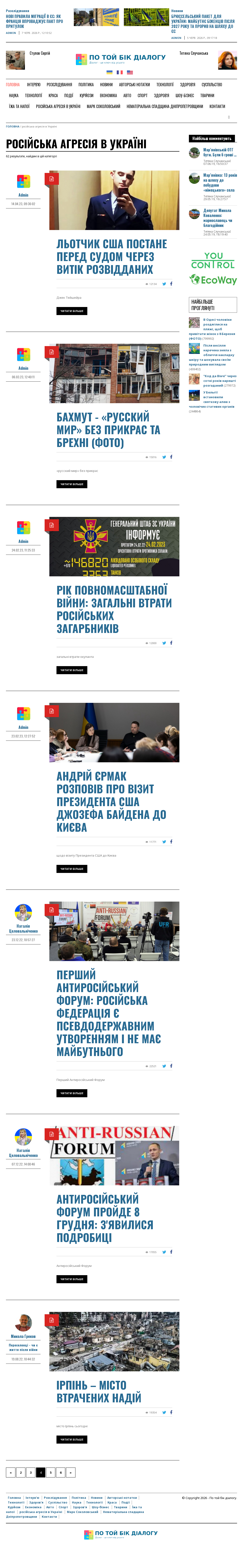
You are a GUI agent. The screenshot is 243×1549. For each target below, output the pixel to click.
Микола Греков (23, 1336)
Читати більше (72, 311)
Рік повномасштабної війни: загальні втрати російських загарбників (114, 609)
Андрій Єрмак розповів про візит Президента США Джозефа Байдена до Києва (111, 801)
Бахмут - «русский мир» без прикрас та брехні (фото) (108, 429)
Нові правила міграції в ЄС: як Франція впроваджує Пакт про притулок (34, 21)
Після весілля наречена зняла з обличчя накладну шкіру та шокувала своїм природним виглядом (211, 354)
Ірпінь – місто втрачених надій (98, 1391)
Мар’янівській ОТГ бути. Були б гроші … (220, 152)
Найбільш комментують (211, 138)
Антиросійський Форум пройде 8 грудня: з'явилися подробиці (105, 1218)
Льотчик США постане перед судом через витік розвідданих (111, 256)
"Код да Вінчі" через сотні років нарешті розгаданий (220, 381)
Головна (12, 126)
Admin (11, 33)
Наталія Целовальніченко (23, 928)
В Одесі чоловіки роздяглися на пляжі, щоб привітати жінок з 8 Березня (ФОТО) (212, 329)
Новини (177, 10)
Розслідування (17, 10)
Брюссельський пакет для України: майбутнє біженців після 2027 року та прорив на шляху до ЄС (203, 24)
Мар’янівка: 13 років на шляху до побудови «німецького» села (220, 182)
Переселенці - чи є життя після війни (23, 1347)
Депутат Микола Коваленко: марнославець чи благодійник (217, 218)
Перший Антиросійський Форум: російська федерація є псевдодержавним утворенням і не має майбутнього (108, 1012)
